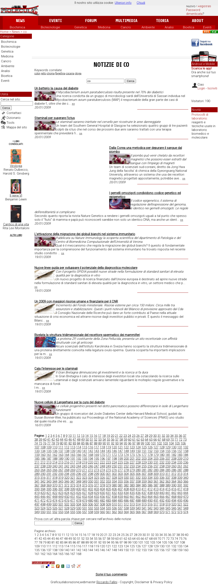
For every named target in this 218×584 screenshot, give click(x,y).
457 (108, 497)
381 (120, 485)
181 (167, 455)
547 (179, 508)
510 (114, 504)
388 (161, 485)
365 (179, 481)
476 (66, 500)
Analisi (169, 27)
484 (114, 500)
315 (37, 478)
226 (126, 462)
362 (161, 481)
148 (126, 451)
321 (72, 478)
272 (90, 470)
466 (161, 497)
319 (60, 478)
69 (168, 439)
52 (95, 439)
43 (57, 439)
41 (49, 439)
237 (37, 466)
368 (42, 485)
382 (126, 485)
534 (102, 508)
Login (201, 88)
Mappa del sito (17, 127)
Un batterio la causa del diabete (56, 88)
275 (108, 470)
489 (144, 500)
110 (54, 447)
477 (72, 500)
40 (44, 439)
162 (54, 455)
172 (114, 455)
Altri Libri (16, 235)
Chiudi (141, 3)
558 (90, 512)
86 (87, 443)
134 (42, 451)
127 (156, 447)
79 (57, 443)
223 (108, 462)
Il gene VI (16, 195)
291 (48, 474)
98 (138, 443)
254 (138, 466)
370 (54, 485)
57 (117, 439)
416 (173, 489)
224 (114, 462)
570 (161, 512)
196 (102, 459)
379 (108, 485)
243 (72, 466)
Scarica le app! (201, 68)
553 (60, 512)
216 (66, 462)
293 (60, 474)
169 (96, 455)
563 (120, 512)
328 (114, 478)
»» (73, 103)
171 (108, 455)
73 (185, 439)
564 (126, 512)
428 (90, 493)
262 (185, 466)
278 (126, 470)
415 (167, 489)
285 (167, 470)
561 (108, 512)
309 (156, 474)
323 (84, 478)
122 (126, 447)
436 (138, 493)
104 (171, 443)
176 (138, 455)
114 (78, 447)
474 (54, 500)
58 (121, 439)
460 (126, 497)
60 (129, 439)
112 (66, 447)
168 (90, 455)
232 (161, 462)
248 (102, 466)
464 (150, 497)
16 (95, 436)
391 (179, 485)
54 (104, 439)
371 (60, 485)
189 (60, 459)
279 (132, 470)
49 (83, 439)
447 (48, 497)
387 (156, 485)
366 (185, 481)
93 (117, 443)
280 (138, 470)
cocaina (70, 73)
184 (185, 455)
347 (72, 481)
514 (138, 504)
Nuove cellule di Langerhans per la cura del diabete (69, 402)
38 (36, 439)
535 (108, 508)
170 (102, 455)
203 (144, 459)
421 (48, 493)
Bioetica (188, 27)
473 (48, 500)
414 (161, 489)
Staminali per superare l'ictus (54, 118)
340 (185, 478)
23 (125, 436)
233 (167, 462)
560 (102, 512)
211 (37, 462)
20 (112, 436)
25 (133, 436)
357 (132, 481)
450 (66, 497)
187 (48, 459)
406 (114, 489)
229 (144, 462)
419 (37, 493)
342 (42, 481)
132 (185, 447)
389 (167, 485)
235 (179, 462)
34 (172, 436)
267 (60, 470)
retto (43, 73)
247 (96, 466)
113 (72, 447)
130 (173, 447)
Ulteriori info (123, 3)
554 (66, 512)
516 (150, 504)
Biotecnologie (50, 27)
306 (138, 474)
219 (84, 462)
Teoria (162, 20)
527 (60, 508)
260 (173, 466)
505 (84, 504)
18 (104, 436)
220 (90, 462)
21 (116, 436)
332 (138, 478)
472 (42, 500)
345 (60, 481)
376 (90, 485)
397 (60, 489)
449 (60, 497)
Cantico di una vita (16, 224)
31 (159, 436)
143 (96, 451)
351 (96, 481)
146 (114, 451)
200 (126, 459)
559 (96, 512)
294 (66, 474)
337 (167, 478)
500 (54, 504)
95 (125, 443)
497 (37, 504)
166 (78, 455)
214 (54, 462)
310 (161, 474)
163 (60, 455)
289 (37, 474)
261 (179, 466)
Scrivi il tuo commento (111, 574)
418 (185, 489)
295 (72, 474)
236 (185, 462)
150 (138, 451)
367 (37, 485)
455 (96, 497)
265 (48, 470)
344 (54, 481)
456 (102, 497)
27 (142, 436)
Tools (10, 123)
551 (48, 512)
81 (66, 443)
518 (161, 504)
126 (150, 447)
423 (60, 493)
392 (185, 485)
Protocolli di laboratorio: (200, 116)
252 (126, 466)
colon (37, 73)
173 (120, 455)
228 (138, 462)
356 (126, 481)
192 (78, 459)
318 (54, 478)
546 (173, 508)
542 (150, 508)
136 (54, 451)
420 (42, 493)
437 (144, 493)
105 (177, 443)
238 (42, 466)
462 (138, 497)
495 (179, 500)
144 (102, 451)
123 (132, 447)
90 (104, 443)
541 (144, 508)
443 (179, 493)
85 (83, 443)
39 (40, 439)
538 (126, 508)
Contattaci (14, 113)
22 (121, 436)
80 (61, 443)
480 (90, 500)
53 (100, 439)
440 (161, 493)
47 (74, 439)
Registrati (204, 6)
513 (132, 504)
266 (54, 470)
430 (102, 493)
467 (167, 497)
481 (96, 500)
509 (108, 504)
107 (37, 447)
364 (173, 481)
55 (108, 439)
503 (72, 504)
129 (167, 447)
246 (90, 466)
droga (78, 73)
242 (66, 466)
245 (84, 466)
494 (173, 500)
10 (70, 436)
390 (173, 485)
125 (144, 447)
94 (121, 443)
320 (66, 478)
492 (161, 500)
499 (48, 504)
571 (167, 512)
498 (42, 504)
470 (185, 497)
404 (102, 489)
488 (138, 500)
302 (114, 474)
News (20, 20)
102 (159, 443)
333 (144, 478)
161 (48, 455)
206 (161, 459)
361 (156, 481)
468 (173, 497)
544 (161, 508)
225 (120, 462)
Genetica (80, 27)
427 (84, 493)
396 (54, 489)
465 (156, 497)
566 (138, 512)
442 (173, 493)
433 (120, 493)
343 (48, 481)
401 (84, 489)
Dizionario (14, 118)
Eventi (55, 20)
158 (185, 451)
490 (150, 500)
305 (132, 474)
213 (48, 462)
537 (120, 508)
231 (156, 462)
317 (48, 478)
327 (108, 478)
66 (155, 439)
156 (173, 451)
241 (60, 466)
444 (185, 493)
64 (146, 439)
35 (176, 436)
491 (156, 500)
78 (53, 443)
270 (78, 470)
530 (78, 508)
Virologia (16, 166)
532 (90, 508)
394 (42, 489)
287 (179, 470)
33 (167, 436)
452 (78, 497)
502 (66, 504)
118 (102, 447)
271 (84, 470)
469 (179, 497)
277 (120, 470)
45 (66, 439)
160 (42, 455)
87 (91, 443)
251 (120, 466)
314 (185, 474)
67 (159, 439)
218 (78, 462)
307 (144, 474)
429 (96, 493)
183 (179, 455)
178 (150, 455)
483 (108, 500)
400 (78, 489)
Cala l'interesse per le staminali (56, 368)
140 (78, 451)
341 (37, 481)
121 (120, 447)
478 (78, 500)
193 (84, 459)
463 (144, 497)
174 (126, 455)
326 (102, 478)
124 (138, 447)
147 (120, 451)
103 (165, 443)
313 (179, 474)
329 (120, 478)
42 (53, 439)
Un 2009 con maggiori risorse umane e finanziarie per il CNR (76, 301)
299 (96, 474)
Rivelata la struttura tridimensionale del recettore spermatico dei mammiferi (87, 335)
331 (132, 478)
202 (138, 459)
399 (72, 489)
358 (138, 481)
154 (161, 451)
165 (72, 455)
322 (78, 478)
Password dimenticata (194, 12)
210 (185, 459)
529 (72, 508)
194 (90, 459)
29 (150, 436)
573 (179, 512)
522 (185, 504)
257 (156, 466)
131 (179, 447)
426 (78, 493)
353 (108, 481)
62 (138, 439)
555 (72, 512)
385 (144, 485)
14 (87, 436)
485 (120, 500)
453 (84, 497)
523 (37, 508)
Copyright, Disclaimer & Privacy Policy (146, 582)
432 (114, 493)
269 (72, 470)
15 (91, 436)
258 (161, 466)
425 (72, 493)
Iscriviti (212, 88)
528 (66, 508)
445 (37, 497)
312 (173, 474)
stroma (51, 73)
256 (150, 466)
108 (42, 447)
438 (150, 493)
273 (96, 470)
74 (36, 443)
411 (144, 489)
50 (87, 439)
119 (108, 447)
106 (183, 443)
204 (150, 459)
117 (96, 447)
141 (84, 451)
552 (54, 512)
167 (84, 455)
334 (150, 478)
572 (173, 512)
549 (37, 512)
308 (150, 474)
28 (146, 436)
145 (108, 451)
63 (142, 439)
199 (120, 459)
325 (96, 478)
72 (180, 439)
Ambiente (148, 27)
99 (142, 443)
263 (37, 470)
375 (84, 485)
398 (66, 489)
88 (95, 443)
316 (42, 478)
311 (167, 474)
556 (78, 512)
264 (42, 470)
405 (108, 489)
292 (54, 474)
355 (120, 481)
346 (66, 481)
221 (96, 462)
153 (156, 451)
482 (102, 500)
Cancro (126, 27)
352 (102, 481)
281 (144, 470)
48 (78, 439)
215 (60, 462)
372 (66, 485)
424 (66, 493)
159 (37, 455)
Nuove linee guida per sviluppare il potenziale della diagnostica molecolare (85, 268)
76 (44, 443)
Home (4, 32)
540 (138, 508)
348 (78, 481)
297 (84, 474)
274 (102, 470)
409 (132, 489)
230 (150, 462)
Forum (91, 20)
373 (72, 485)
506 (90, 504)
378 (102, 485)
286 (173, 470)
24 (129, 436)
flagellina (60, 73)
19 (108, 436)
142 (90, 451)
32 (163, 436)
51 (91, 439)
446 (42, 497)
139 (72, 451)
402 (90, 489)
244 (78, 466)
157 (179, 451)
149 (132, 451)
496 (185, 500)
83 (74, 443)
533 (96, 508)
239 (48, 466)
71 (176, 439)
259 (167, 466)
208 (173, 459)
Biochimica (17, 27)
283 (156, 470)
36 (180, 436)
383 (132, 485)
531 (84, 508)
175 (132, 455)
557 (84, 512)
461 (132, 497)
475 (60, 500)
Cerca (6, 108)
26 (138, 436)
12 (78, 436)
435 (132, 493)
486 (126, 500)
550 (42, 512)
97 (134, 443)
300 (102, 474)
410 (138, 489)
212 (42, 462)
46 (70, 439)
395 (48, 489)
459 (120, 497)
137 (60, 451)
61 (134, 439)
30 (155, 436)
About (198, 20)
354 (114, 481)
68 (163, 439)
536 (114, 508)
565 (132, 512)
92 (112, 443)
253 (132, 466)
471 (37, 500)
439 (156, 493)
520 (173, 504)
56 (112, 439)
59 (125, 439)
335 (156, 478)
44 (61, 439)
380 (114, 485)
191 (72, 459)
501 (60, 504)
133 (37, 451)
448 (54, 497)
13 (82, 436)
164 (66, 455)
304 (126, 474)
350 (90, 481)
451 (72, 497)
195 (96, 459)
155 (167, 451)
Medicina (104, 27)
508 (102, 504)
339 (179, 478)
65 (151, 439)
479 (84, 500)
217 (72, 462)
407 (120, 489)
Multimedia (126, 20)
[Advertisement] (111, 45)
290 (42, 474)
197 (108, 459)
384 (138, 485)
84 (78, 443)
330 (126, 478)
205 (156, 459)
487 (132, 500)
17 (99, 436)
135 (48, 451)
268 (66, 470)
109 (48, 447)
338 (173, 478)
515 (144, 504)
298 (90, 474)
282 (150, 470)
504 (78, 504)
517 (156, 504)
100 (147, 443)
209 (179, 459)
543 (156, 508)
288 (185, 470)
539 (132, 508)
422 (54, 493)
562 (114, 512)
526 (54, 508)
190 (66, 459)
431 (108, 493)
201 (132, 459)
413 (156, 489)
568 (150, 512)
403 (96, 489)
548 (185, 508)
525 (48, 508)
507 (96, 504)
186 (42, 459)
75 (40, 443)
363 (167, 481)
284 (161, 470)
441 (167, 493)
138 (66, 451)
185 (37, 459)
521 (179, 504)
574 (185, 512)
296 (78, 474)
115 (84, 447)
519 (167, 504)
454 (90, 497)
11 (74, 436)
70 (172, 439)
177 (144, 455)
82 (70, 443)
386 (150, 485)
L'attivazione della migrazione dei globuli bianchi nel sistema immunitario (84, 234)
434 (126, 493)
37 (184, 436)
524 (42, 508)
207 (167, 459)
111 (60, 447)
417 (179, 489)
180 (161, 455)
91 (108, 443)
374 (78, 485)
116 (90, 447)
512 (126, 504)
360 (150, 481)
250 (114, 466)
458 (114, 497)
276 (114, 470)
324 (90, 478)
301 (108, 474)
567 (144, 512)
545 (167, 508)
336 (161, 478)
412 (150, 489)
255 (144, 466)
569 (156, 512)
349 (84, 481)
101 (153, 443)
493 (167, 500)
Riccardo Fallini (106, 582)
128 (161, 447)
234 (173, 462)
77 (49, 443)
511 (120, 504)
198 (114, 459)
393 (37, 489)
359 (144, 481)
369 (48, 485)
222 (102, 462)
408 (126, 489)
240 (54, 466)
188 (54, 459)
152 (150, 451)
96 (129, 443)
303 (120, 474)
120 (114, 447)
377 (96, 485)
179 (156, 455)
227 (132, 462)
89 (100, 443)
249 (108, 466)
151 (144, 451)
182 (173, 455)
